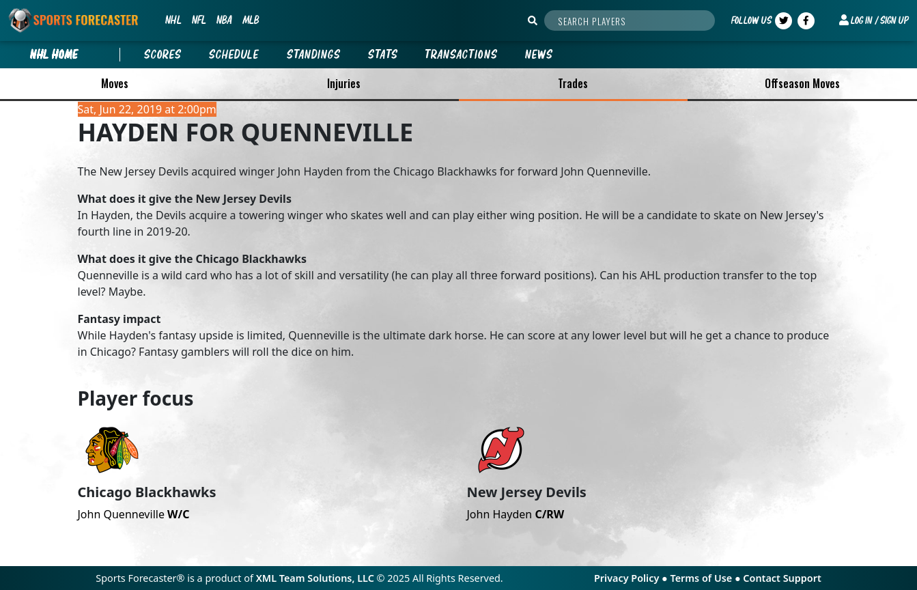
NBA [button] (223, 19)
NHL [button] (173, 19)
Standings (314, 54)
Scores (163, 54)
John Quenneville (134, 514)
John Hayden (516, 514)
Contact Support (782, 578)
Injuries (344, 83)
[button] (874, 20)
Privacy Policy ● (632, 578)
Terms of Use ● (706, 578)
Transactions (461, 54)
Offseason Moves (802, 83)
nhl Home (54, 54)
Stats (383, 54)
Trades (573, 83)
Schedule (234, 54)
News (539, 54)
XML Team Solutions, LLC (315, 578)
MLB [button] (250, 19)
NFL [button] (199, 19)
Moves (114, 83)
